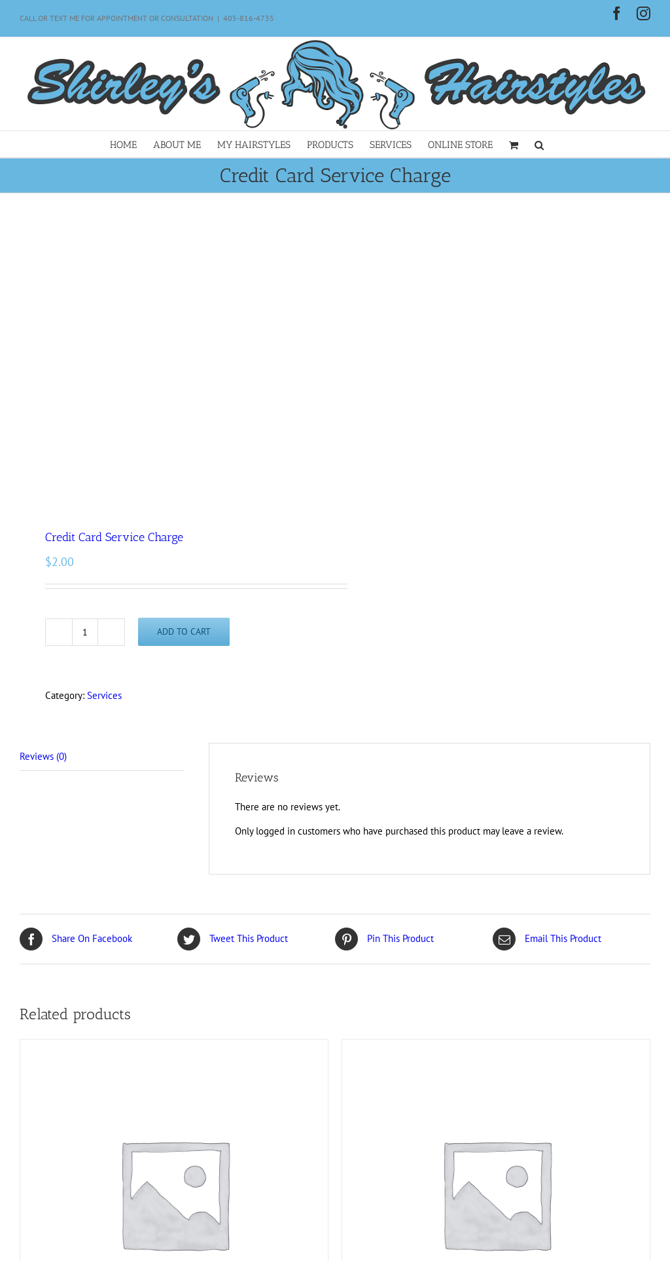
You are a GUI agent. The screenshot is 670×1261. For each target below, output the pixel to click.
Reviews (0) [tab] (43, 756)
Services (104, 695)
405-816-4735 (248, 18)
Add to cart (184, 631)
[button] (539, 144)
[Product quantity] (85, 632)
